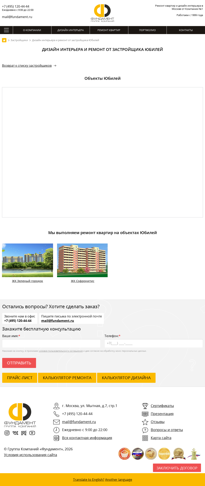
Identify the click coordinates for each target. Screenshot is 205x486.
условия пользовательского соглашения (61, 350)
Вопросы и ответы (167, 429)
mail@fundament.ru (17, 17)
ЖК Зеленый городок (27, 281)
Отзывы (158, 421)
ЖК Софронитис (82, 281)
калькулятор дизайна (126, 377)
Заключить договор (177, 468)
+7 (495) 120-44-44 (15, 6)
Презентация (162, 413)
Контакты (186, 30)
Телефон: (154, 341)
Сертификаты (162, 405)
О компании (32, 30)
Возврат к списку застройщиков (27, 65)
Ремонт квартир (108, 30)
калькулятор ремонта (67, 377)
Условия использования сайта (30, 454)
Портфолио (147, 30)
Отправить (19, 363)
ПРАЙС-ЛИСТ (19, 377)
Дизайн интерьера (70, 30)
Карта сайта (161, 437)
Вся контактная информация (87, 437)
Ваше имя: (51, 341)
